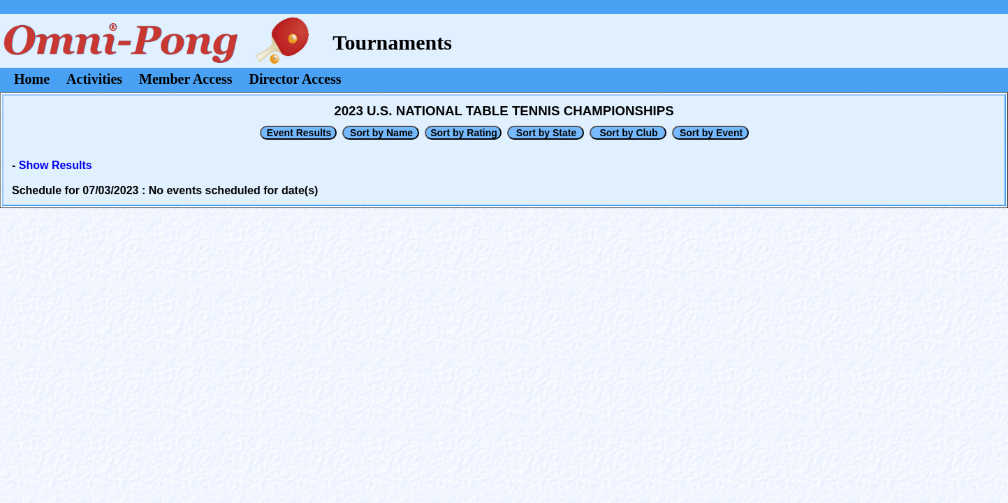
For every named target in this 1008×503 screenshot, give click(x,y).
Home (32, 79)
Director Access (295, 79)
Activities (94, 79)
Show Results (55, 165)
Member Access (185, 79)
